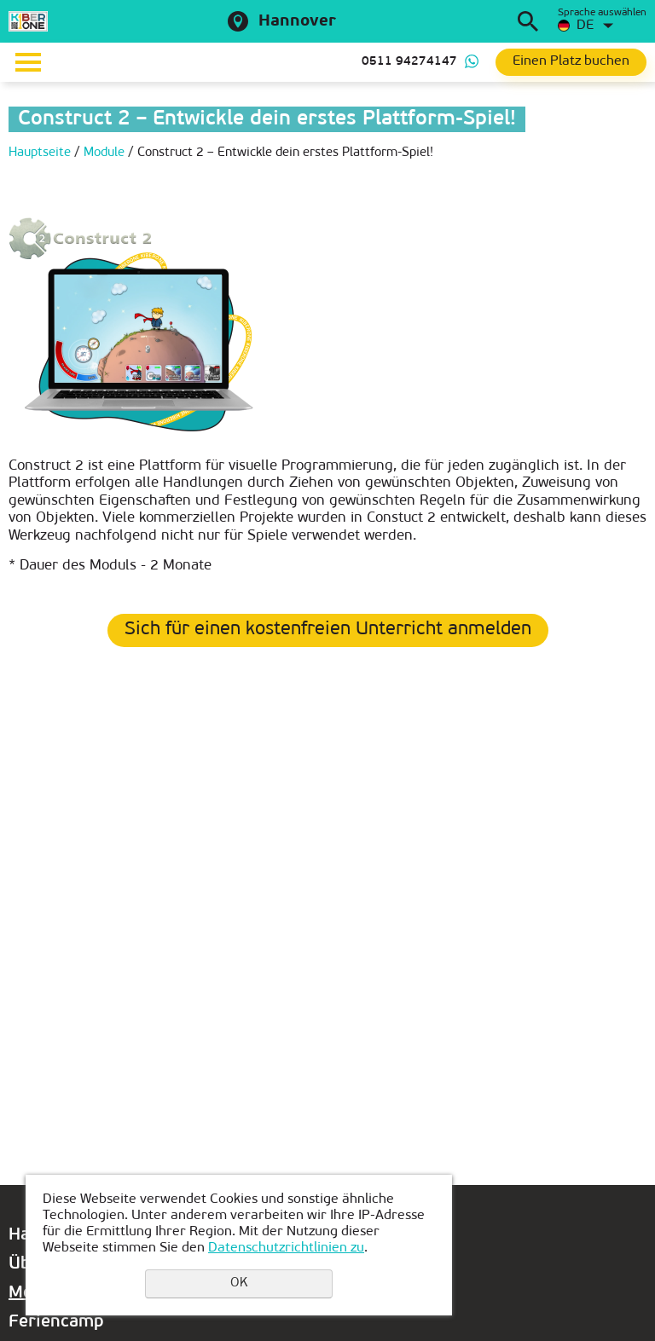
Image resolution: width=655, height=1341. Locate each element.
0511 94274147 (409, 61)
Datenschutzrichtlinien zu (286, 1248)
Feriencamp (56, 1322)
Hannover (297, 22)
